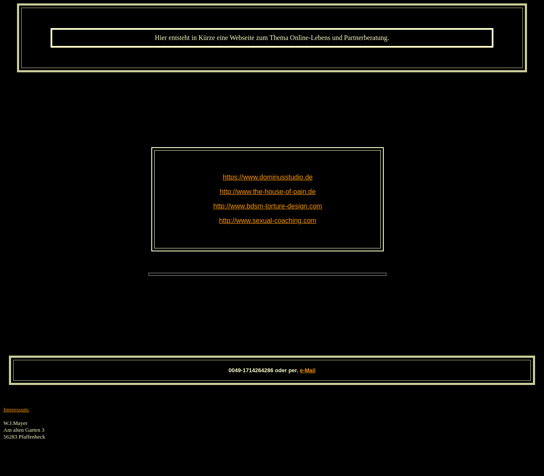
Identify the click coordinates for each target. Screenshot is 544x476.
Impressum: (16, 409)
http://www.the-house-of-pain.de (268, 191)
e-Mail (307, 370)
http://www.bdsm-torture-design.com (267, 206)
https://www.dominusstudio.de (268, 177)
